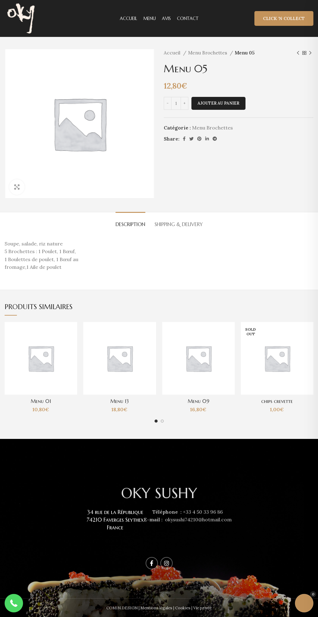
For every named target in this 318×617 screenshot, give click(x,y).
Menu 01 (41, 401)
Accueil (173, 53)
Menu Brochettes (208, 53)
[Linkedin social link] (207, 139)
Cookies (182, 608)
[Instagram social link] (166, 563)
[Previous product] (298, 53)
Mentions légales (156, 608)
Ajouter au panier (218, 103)
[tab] (130, 221)
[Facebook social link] (184, 139)
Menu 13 (119, 401)
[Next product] (310, 53)
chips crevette (277, 401)
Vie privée (202, 608)
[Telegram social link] (215, 139)
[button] (14, 603)
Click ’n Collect (284, 18)
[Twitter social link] (191, 139)
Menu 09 (198, 401)
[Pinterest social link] (199, 139)
